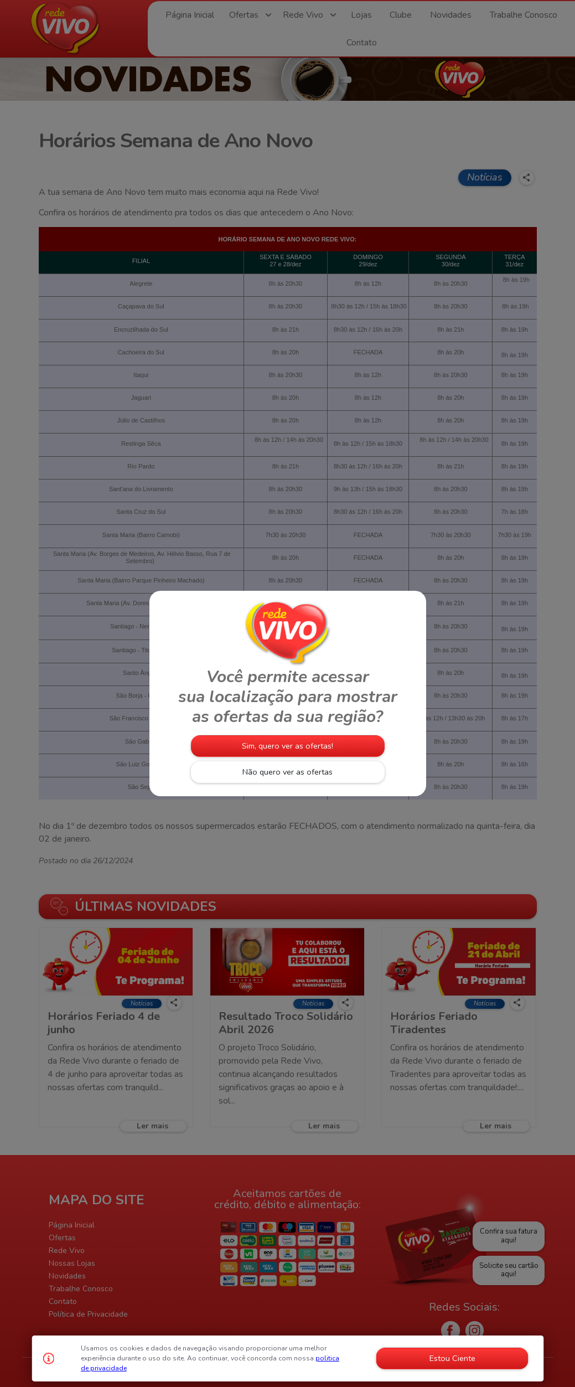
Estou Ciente (452, 1358)
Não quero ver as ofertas (287, 771)
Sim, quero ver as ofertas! (287, 745)
